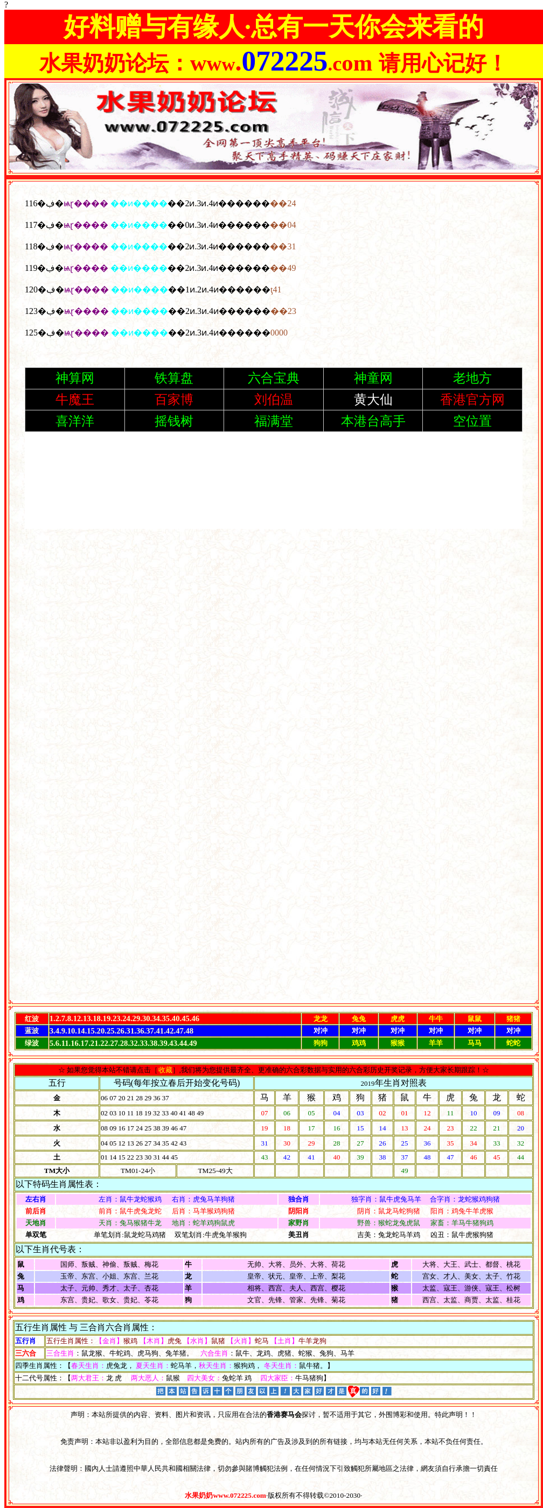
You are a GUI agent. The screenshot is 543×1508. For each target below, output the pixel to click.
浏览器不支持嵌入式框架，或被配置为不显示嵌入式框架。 (273, 592)
